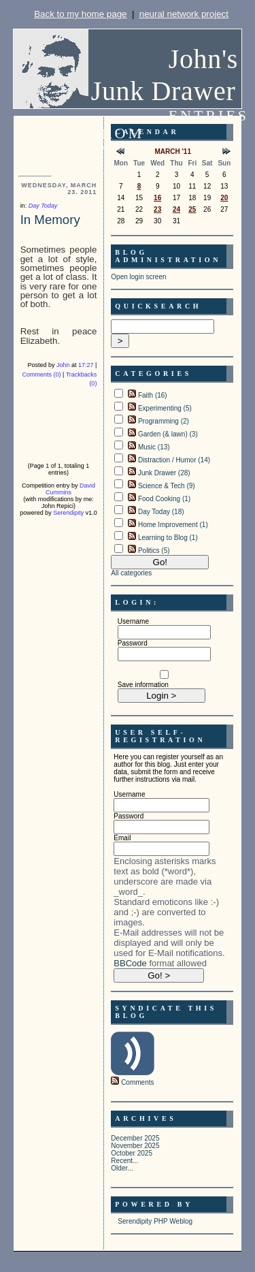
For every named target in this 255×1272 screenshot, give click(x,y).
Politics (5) (154, 550)
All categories (131, 573)
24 (176, 209)
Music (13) (154, 447)
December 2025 (135, 1138)
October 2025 (131, 1153)
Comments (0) (41, 374)
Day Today (43, 205)
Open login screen (138, 277)
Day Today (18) (161, 511)
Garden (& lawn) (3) (168, 434)
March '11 (172, 151)
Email (122, 838)
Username (133, 621)
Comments (137, 1082)
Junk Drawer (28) (164, 473)
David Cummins (70, 489)
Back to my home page (80, 14)
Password (133, 643)
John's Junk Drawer (164, 75)
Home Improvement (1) (173, 524)
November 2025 (135, 1145)
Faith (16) (152, 395)
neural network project (183, 14)
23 (157, 209)
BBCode (130, 963)
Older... (122, 1168)
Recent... (124, 1160)
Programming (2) (163, 421)
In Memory (50, 219)
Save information (143, 684)
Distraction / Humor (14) (174, 460)
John (63, 365)
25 (192, 209)
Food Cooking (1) (164, 499)
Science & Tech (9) (166, 486)
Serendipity (68, 512)
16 (157, 198)
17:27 (86, 365)
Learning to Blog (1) (168, 537)
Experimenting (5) (165, 408)
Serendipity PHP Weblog (155, 1221)
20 (224, 198)
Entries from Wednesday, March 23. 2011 (170, 142)
